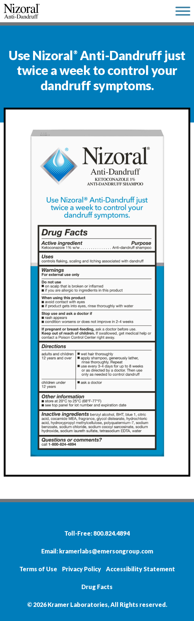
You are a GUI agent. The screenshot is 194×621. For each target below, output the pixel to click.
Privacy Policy (81, 568)
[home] (86, 11)
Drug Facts (97, 586)
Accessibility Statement (140, 568)
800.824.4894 (111, 533)
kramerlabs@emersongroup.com (106, 551)
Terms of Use (38, 568)
